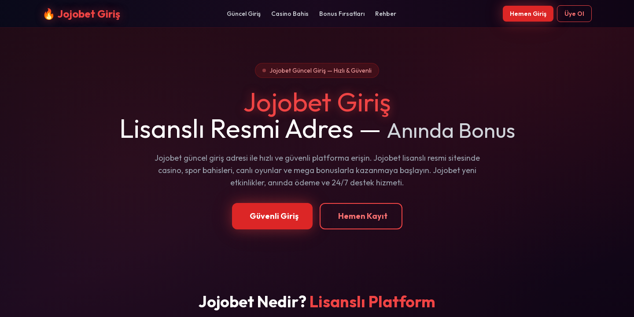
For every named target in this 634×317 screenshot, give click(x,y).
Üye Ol (574, 14)
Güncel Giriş (244, 14)
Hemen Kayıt (362, 216)
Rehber (385, 14)
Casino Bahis (290, 14)
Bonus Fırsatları (342, 14)
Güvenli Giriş (274, 216)
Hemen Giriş (528, 14)
